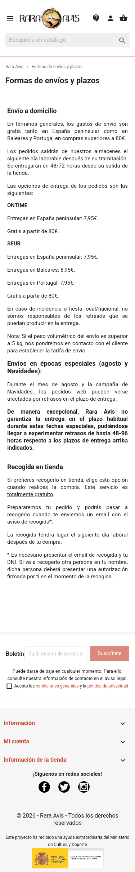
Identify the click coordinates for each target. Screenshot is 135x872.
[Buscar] (67, 40)
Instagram (84, 787)
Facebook (44, 787)
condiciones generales (57, 686)
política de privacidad (107, 686)
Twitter (64, 787)
